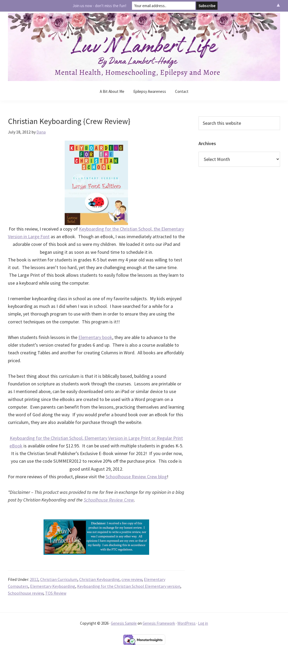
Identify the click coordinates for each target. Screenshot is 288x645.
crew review (131, 579)
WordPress (186, 623)
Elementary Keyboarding (52, 586)
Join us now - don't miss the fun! (99, 5)
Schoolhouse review (25, 593)
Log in (203, 623)
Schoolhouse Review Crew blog (136, 477)
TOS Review (55, 593)
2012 (34, 579)
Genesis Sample (124, 623)
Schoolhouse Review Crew (109, 500)
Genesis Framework (159, 623)
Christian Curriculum (58, 579)
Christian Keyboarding (99, 579)
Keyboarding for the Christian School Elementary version (128, 586)
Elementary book (95, 337)
